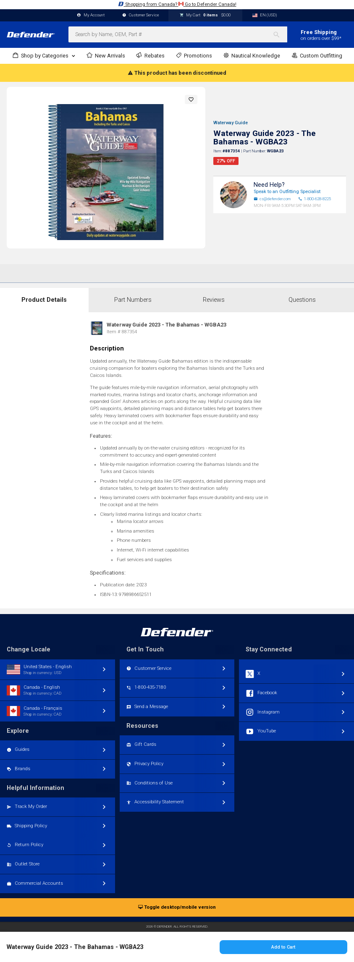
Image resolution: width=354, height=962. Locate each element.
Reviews (214, 299)
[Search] (280, 34)
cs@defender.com (272, 198)
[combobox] (177, 34)
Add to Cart (283, 947)
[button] (191, 99)
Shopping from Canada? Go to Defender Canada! (177, 4)
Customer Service (140, 15)
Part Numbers (133, 299)
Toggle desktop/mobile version (177, 907)
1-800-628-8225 (314, 198)
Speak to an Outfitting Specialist (287, 191)
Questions (302, 299)
